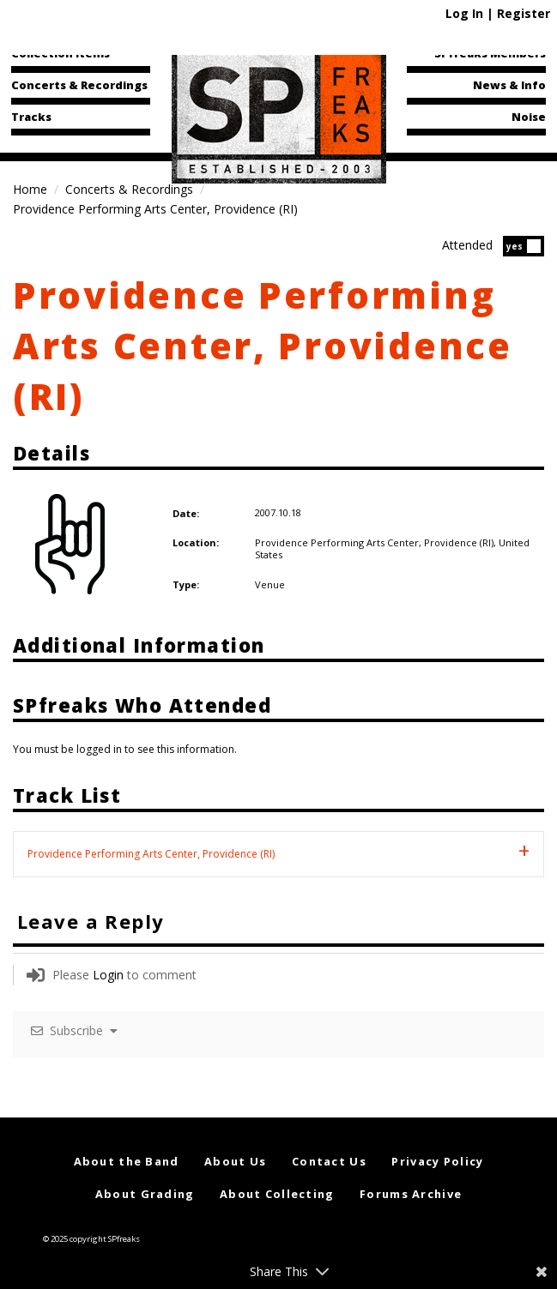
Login (108, 975)
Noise (529, 116)
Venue (270, 584)
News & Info (509, 85)
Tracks (31, 116)
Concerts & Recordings (79, 85)
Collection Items (60, 53)
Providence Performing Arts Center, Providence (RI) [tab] (151, 853)
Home (30, 189)
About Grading (145, 1194)
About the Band (126, 1161)
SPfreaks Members (490, 53)
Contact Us (329, 1161)
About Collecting (277, 1194)
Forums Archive (411, 1194)
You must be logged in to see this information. (125, 749)
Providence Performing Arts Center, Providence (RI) (262, 345)
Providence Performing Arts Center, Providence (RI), (377, 542)
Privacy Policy (437, 1161)
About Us (235, 1161)
